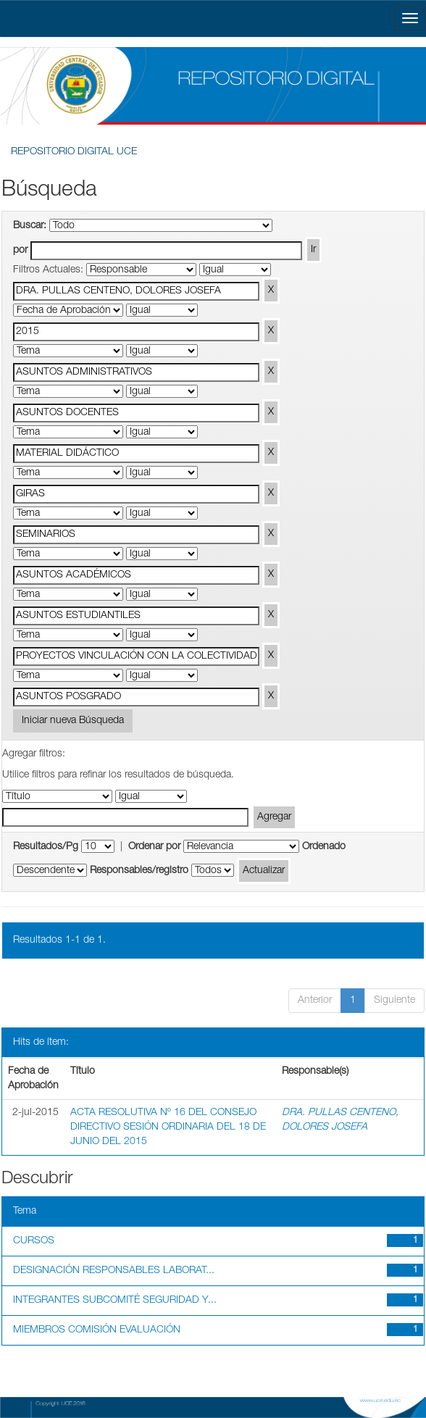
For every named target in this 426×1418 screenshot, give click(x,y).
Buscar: (29, 226)
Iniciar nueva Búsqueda (73, 721)
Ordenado (324, 847)
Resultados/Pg (45, 847)
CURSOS (33, 1241)
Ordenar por (154, 847)
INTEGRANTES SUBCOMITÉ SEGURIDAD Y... (115, 1301)
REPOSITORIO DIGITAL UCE (74, 152)
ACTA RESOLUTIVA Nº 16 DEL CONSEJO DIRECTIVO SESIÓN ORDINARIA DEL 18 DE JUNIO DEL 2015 (168, 1127)
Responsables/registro (139, 871)
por (20, 251)
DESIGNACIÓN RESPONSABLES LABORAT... (113, 1271)
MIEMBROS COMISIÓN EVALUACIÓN (96, 1330)
